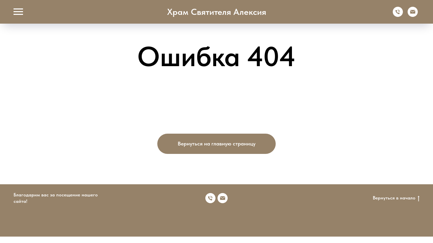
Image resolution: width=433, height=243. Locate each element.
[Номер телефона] (210, 198)
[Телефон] (398, 15)
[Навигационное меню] (18, 11)
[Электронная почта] (413, 15)
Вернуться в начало (396, 198)
